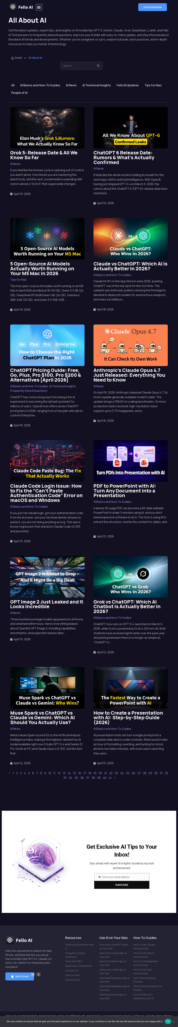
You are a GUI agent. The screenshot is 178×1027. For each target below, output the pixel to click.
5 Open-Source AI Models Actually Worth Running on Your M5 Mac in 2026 (42, 268)
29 (150, 773)
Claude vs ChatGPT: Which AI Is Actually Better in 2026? (130, 266)
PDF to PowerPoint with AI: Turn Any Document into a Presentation (124, 490)
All (13, 85)
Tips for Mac (153, 85)
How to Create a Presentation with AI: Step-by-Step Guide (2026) (128, 717)
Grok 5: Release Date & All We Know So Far (44, 155)
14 (69, 773)
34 (70, 778)
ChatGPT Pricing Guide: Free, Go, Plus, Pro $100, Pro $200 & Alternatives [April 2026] (45, 375)
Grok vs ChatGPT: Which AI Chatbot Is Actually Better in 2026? (127, 606)
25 (127, 773)
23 (116, 773)
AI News (71, 85)
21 (105, 773)
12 (59, 773)
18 (89, 773)
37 (87, 778)
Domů (16, 57)
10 (49, 773)
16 (79, 773)
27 (139, 773)
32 (166, 773)
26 (133, 773)
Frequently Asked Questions (28, 391)
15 (74, 773)
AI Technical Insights (96, 85)
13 (64, 773)
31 (161, 773)
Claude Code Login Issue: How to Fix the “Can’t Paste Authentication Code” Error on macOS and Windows (46, 492)
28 (144, 773)
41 (110, 778)
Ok (168, 1021)
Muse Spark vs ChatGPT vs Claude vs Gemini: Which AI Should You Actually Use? (42, 717)
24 (122, 773)
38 (93, 778)
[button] (39, 7)
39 (99, 778)
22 (110, 773)
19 (94, 773)
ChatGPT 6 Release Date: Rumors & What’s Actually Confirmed (123, 157)
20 (100, 773)
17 (84, 773)
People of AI (19, 93)
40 (104, 778)
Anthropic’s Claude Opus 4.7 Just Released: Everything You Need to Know (129, 375)
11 (54, 773)
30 (156, 773)
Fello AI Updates (128, 85)
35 (76, 778)
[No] (173, 1021)
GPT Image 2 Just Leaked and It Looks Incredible (46, 604)
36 (82, 778)
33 (65, 778)
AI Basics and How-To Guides (40, 85)
